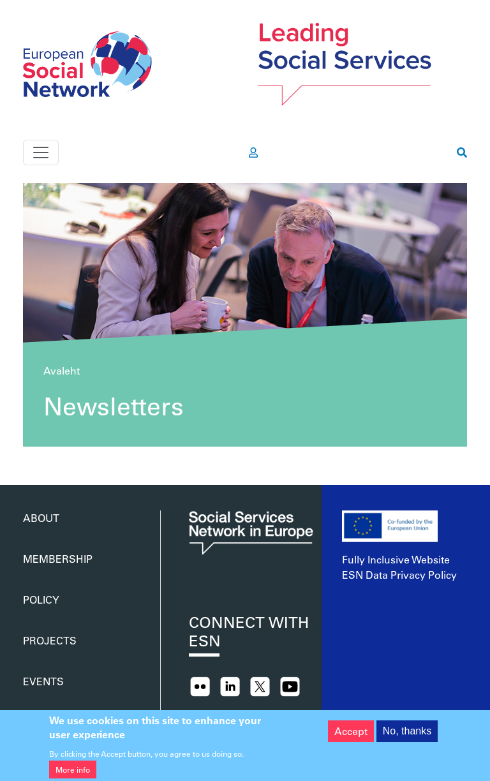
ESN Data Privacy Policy (399, 574)
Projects (50, 640)
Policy (41, 599)
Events (43, 681)
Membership (58, 558)
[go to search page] (462, 152)
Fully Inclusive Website (396, 559)
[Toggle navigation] (41, 152)
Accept (351, 736)
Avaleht (61, 370)
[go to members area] (253, 152)
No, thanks (407, 736)
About (41, 517)
